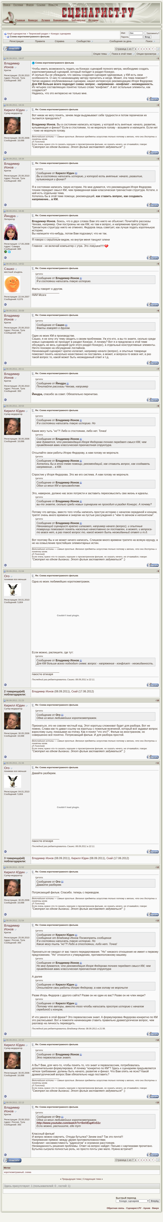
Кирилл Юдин (14, 110)
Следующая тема (92, 1179)
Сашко (9, 269)
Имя (123, 33)
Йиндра (10, 216)
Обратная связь (115, 1208)
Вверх (155, 1208)
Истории (93, 20)
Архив (146, 1208)
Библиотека (78, 20)
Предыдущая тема (71, 1179)
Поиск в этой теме (122, 53)
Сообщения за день (121, 41)
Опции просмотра (146, 53)
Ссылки (41, 4)
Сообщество (84, 41)
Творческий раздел (38, 33)
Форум (29, 4)
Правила (40, 41)
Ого (7, 576)
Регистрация (17, 41)
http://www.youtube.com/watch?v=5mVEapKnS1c (69, 1122)
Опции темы (100, 53)
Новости (53, 4)
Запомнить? (151, 33)
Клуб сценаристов (16, 33)
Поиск (6, 4)
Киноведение (60, 20)
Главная (20, 20)
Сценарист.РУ (133, 1208)
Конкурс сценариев (61, 33)
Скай (74, 691)
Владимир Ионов (11, 65)
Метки (7, 1167)
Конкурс (33, 20)
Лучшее (45, 20)
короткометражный (14, 1172)
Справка (59, 41)
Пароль (125, 37)
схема (28, 1172)
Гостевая (18, 4)
